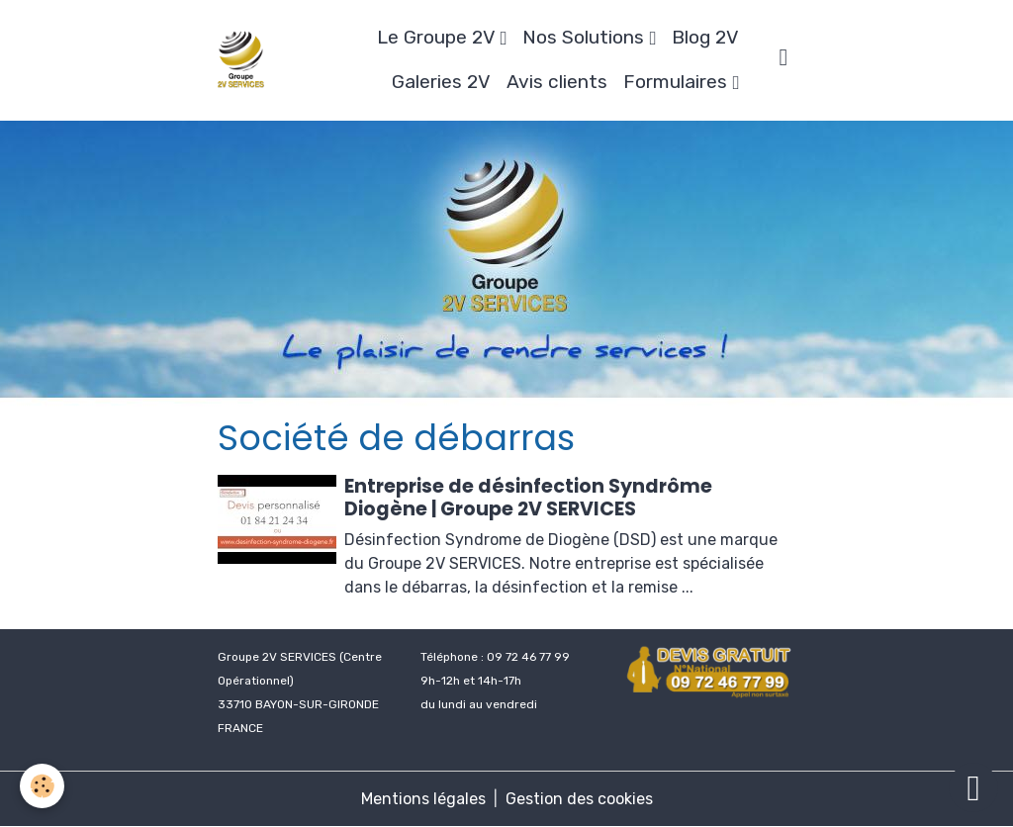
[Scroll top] (973, 787)
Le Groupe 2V (438, 37)
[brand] (241, 60)
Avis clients (556, 81)
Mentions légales (423, 798)
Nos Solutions (585, 37)
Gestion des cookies (579, 798)
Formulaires (677, 81)
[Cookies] (42, 786)
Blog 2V (705, 37)
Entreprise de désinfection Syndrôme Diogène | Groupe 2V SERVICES (528, 497)
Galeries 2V (441, 81)
